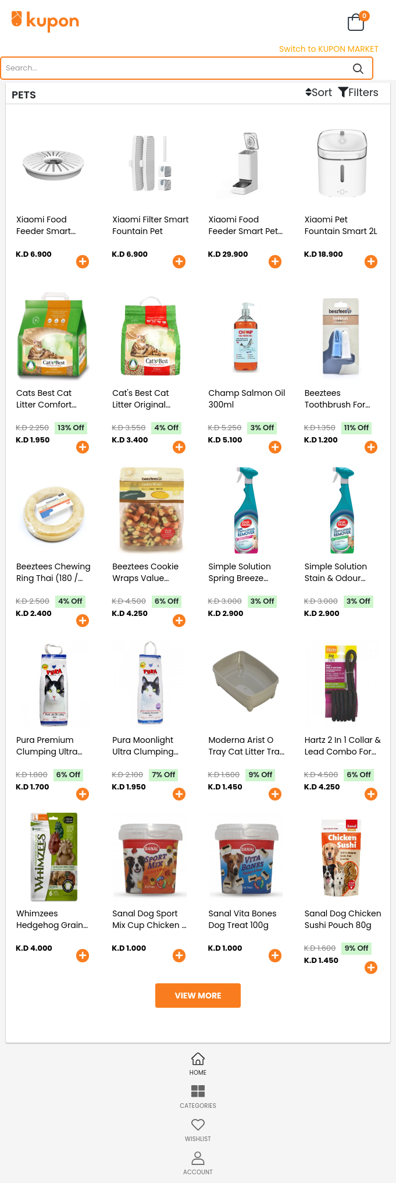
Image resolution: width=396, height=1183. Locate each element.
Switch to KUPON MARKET (329, 49)
